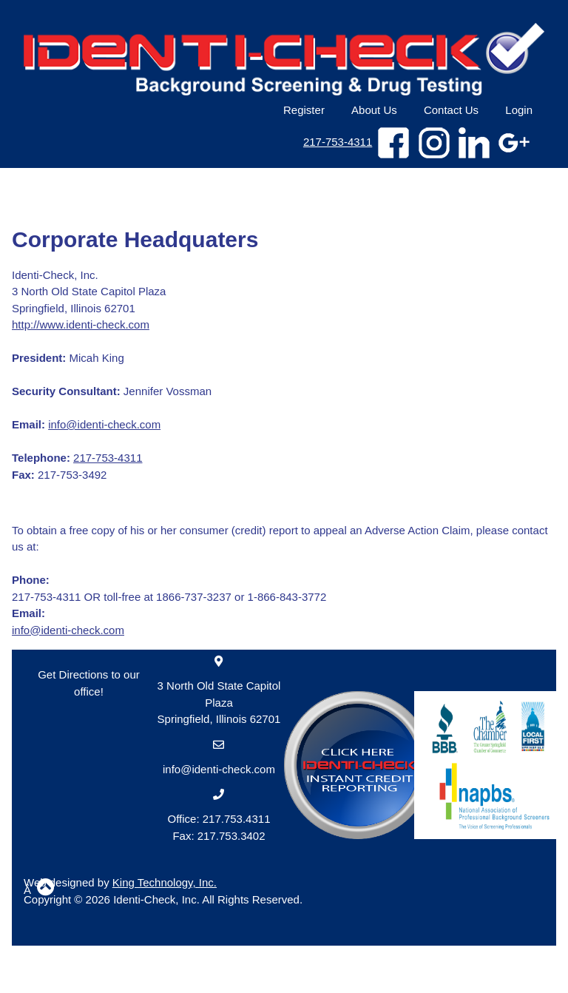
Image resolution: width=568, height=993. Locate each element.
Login (518, 110)
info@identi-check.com (104, 424)
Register (304, 110)
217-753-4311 (337, 141)
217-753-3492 (59, 474)
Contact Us (451, 110)
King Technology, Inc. (164, 882)
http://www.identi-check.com (80, 324)
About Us (374, 110)
